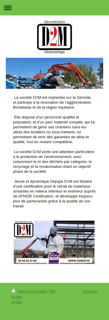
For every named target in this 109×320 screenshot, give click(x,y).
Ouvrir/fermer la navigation (54, 7)
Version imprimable (29, 291)
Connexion (89, 291)
